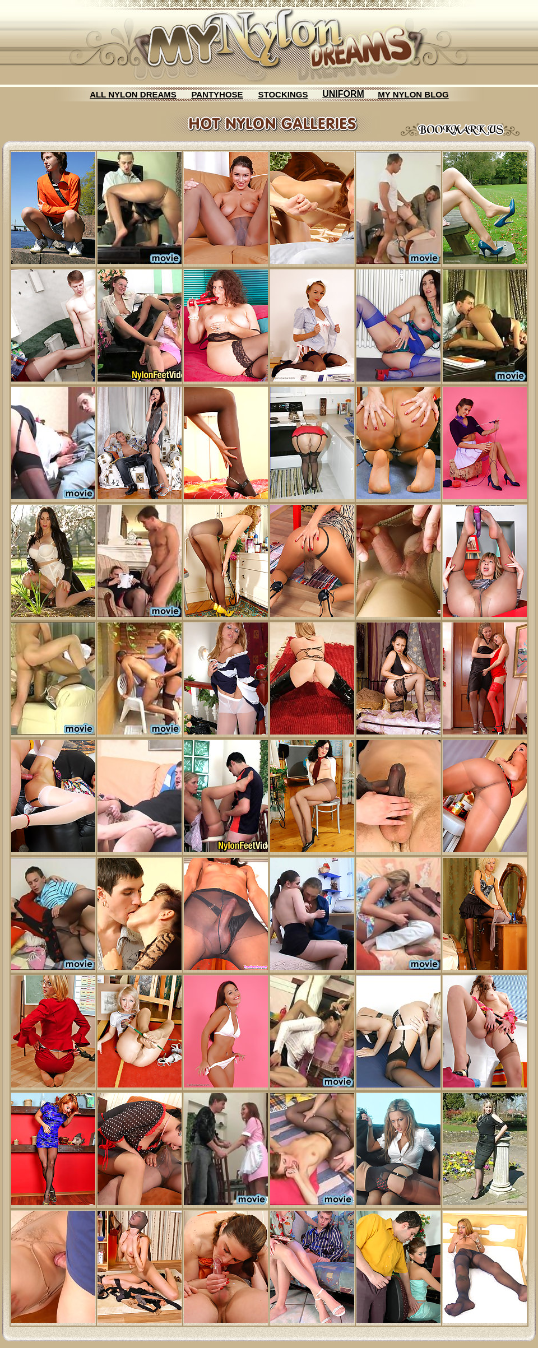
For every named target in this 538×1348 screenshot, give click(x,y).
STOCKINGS (283, 94)
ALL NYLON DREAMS (133, 94)
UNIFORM (343, 94)
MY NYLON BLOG (413, 94)
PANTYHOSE (217, 94)
